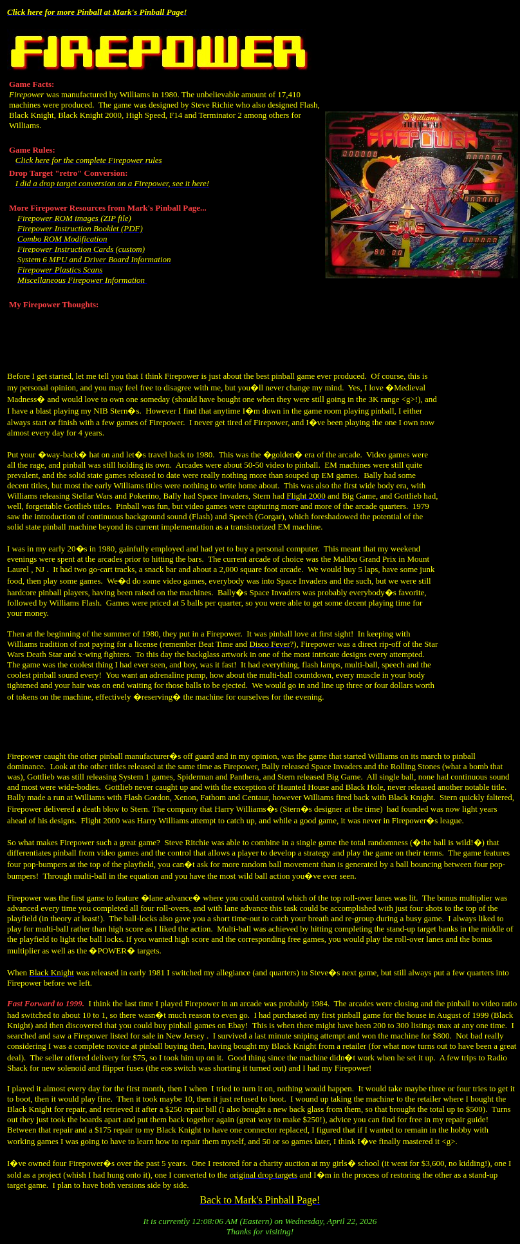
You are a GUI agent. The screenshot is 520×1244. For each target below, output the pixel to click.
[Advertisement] (479, 531)
